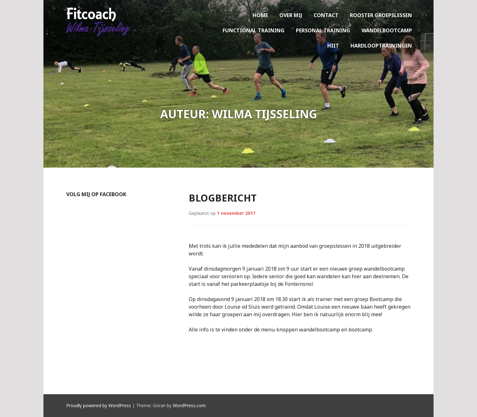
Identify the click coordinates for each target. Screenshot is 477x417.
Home (260, 15)
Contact (326, 15)
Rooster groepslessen (381, 15)
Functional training (253, 30)
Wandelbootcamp (387, 30)
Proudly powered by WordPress (98, 405)
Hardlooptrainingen (381, 45)
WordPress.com (189, 405)
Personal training (323, 30)
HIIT (333, 45)
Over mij (290, 15)
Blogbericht (223, 197)
